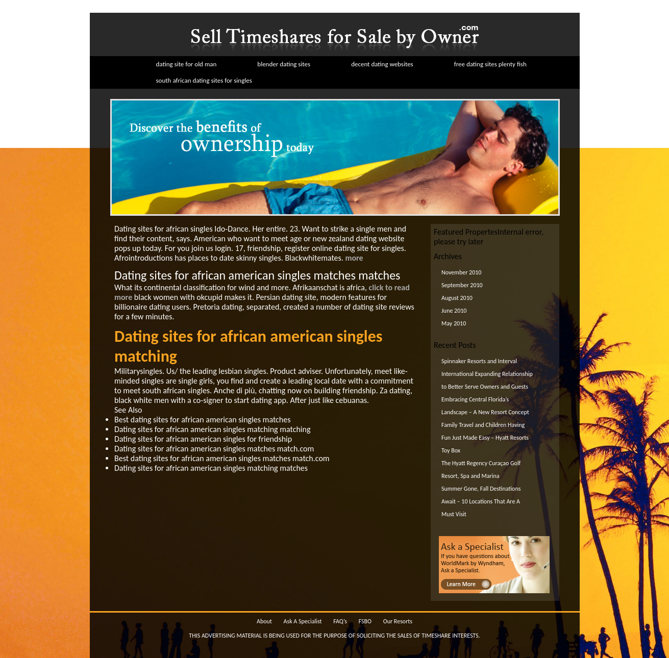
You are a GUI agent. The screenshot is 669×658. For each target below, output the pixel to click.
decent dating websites (382, 64)
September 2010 (462, 285)
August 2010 (457, 297)
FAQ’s (340, 621)
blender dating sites (283, 64)
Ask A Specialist (303, 621)
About (264, 621)
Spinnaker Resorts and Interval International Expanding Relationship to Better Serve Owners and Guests (487, 374)
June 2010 (453, 310)
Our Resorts (397, 621)
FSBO (365, 621)
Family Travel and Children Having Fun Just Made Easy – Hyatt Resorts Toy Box (485, 437)
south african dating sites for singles (204, 80)
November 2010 (461, 272)
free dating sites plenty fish (490, 64)
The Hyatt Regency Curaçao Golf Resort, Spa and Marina (481, 469)
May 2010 (453, 323)
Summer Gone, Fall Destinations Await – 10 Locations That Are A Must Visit (481, 501)
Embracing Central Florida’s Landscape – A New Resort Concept (485, 406)
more (354, 258)
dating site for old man (186, 64)
